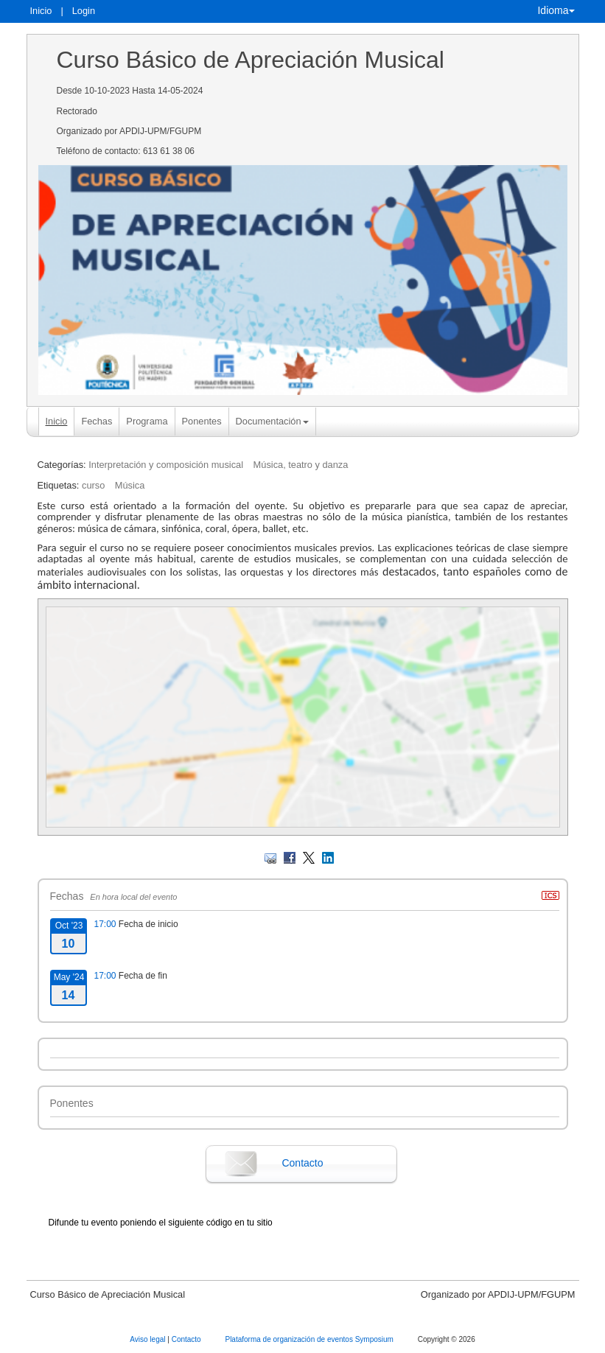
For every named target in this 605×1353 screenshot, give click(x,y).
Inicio (41, 10)
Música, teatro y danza (301, 464)
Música (130, 485)
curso (93, 485)
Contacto (302, 1163)
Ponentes (202, 421)
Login (83, 10)
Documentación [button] (272, 421)
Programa (146, 421)
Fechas (96, 421)
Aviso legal (148, 1339)
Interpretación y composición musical (165, 464)
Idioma (555, 10)
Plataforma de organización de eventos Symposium (310, 1339)
